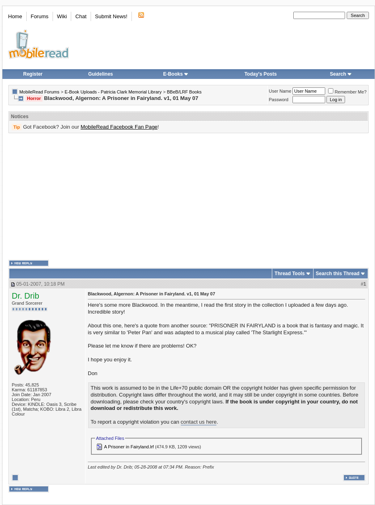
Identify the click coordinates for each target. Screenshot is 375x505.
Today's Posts (260, 74)
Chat (80, 16)
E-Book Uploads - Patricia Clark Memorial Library (113, 91)
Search (341, 74)
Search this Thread (338, 273)
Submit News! (111, 16)
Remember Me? (347, 91)
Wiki (62, 16)
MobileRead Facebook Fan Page (119, 127)
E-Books (176, 74)
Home (15, 16)
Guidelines (100, 74)
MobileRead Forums (39, 91)
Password (278, 99)
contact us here (199, 422)
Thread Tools (290, 273)
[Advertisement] (124, 196)
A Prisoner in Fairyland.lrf (129, 446)
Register (32, 74)
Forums (40, 16)
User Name (280, 91)
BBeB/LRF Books (184, 91)
